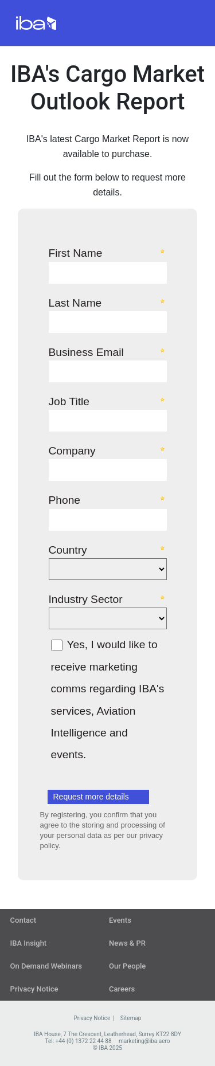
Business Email (86, 352)
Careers (122, 989)
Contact (23, 920)
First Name (76, 252)
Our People (127, 966)
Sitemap (131, 1018)
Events (120, 920)
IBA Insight (28, 943)
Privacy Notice (34, 989)
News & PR (127, 943)
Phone (64, 499)
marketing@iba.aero (144, 1041)
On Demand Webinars (46, 966)
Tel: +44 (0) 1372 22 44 (74, 1041)
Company (72, 450)
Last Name (75, 302)
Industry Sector (86, 599)
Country (68, 549)
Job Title (69, 401)
